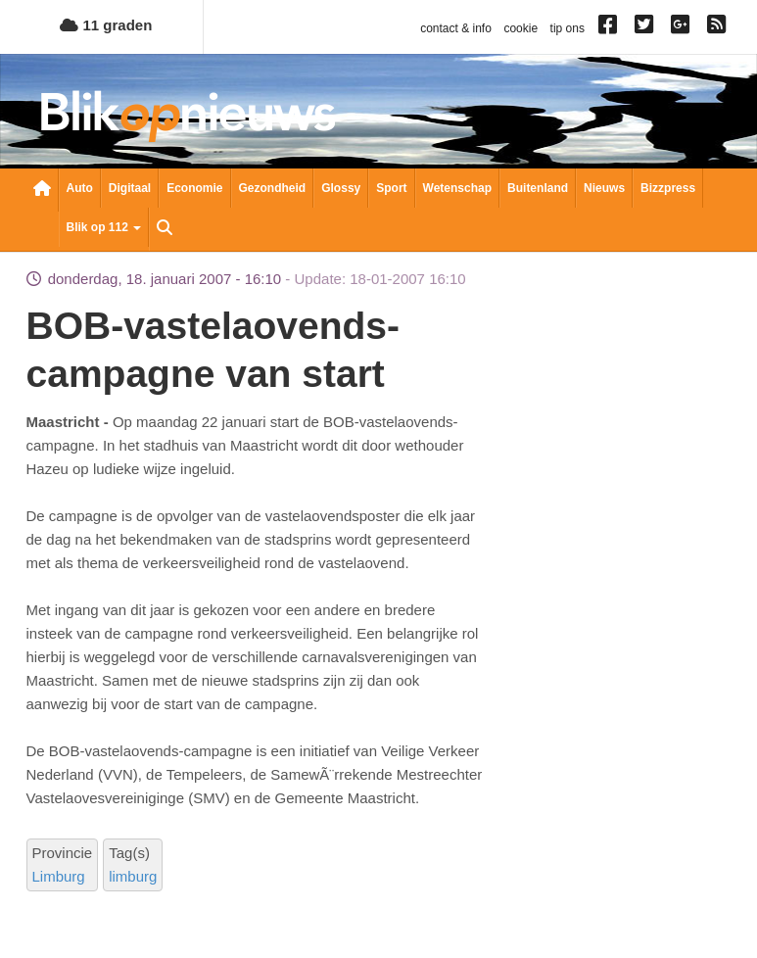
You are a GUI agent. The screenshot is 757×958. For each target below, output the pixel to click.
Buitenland (537, 188)
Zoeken (164, 229)
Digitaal (130, 188)
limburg (133, 876)
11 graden (106, 25)
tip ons (567, 28)
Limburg (58, 876)
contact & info (456, 28)
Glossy (340, 188)
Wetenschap (457, 188)
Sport (391, 188)
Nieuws (604, 188)
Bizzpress (667, 188)
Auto (80, 188)
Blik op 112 (104, 227)
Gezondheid (273, 188)
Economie (194, 188)
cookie (520, 28)
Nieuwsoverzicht (42, 190)
